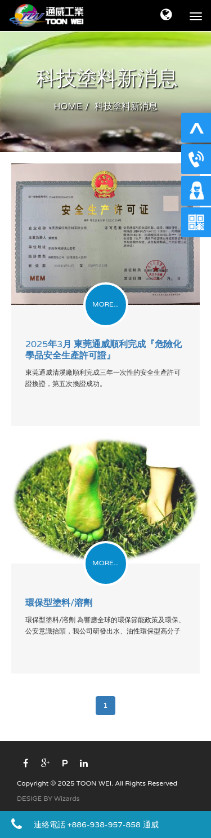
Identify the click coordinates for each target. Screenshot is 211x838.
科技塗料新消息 (126, 106)
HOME (68, 106)
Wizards (66, 798)
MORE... (105, 304)
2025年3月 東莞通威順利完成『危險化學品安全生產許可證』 (103, 350)
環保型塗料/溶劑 (58, 603)
